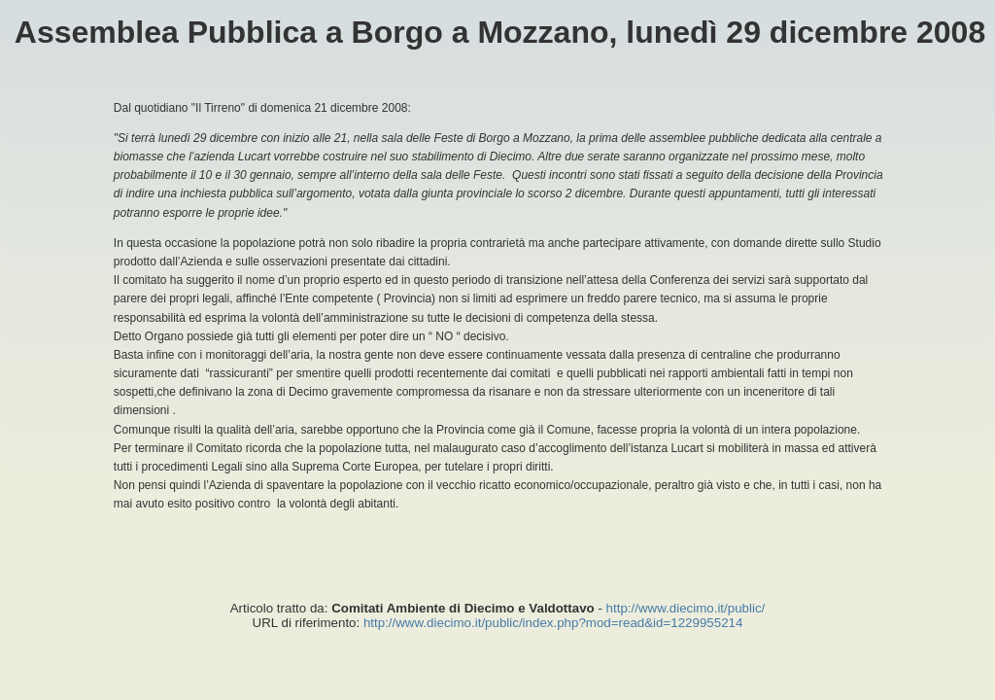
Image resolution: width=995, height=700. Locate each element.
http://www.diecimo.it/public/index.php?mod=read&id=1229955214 (552, 622)
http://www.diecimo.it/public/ (686, 608)
